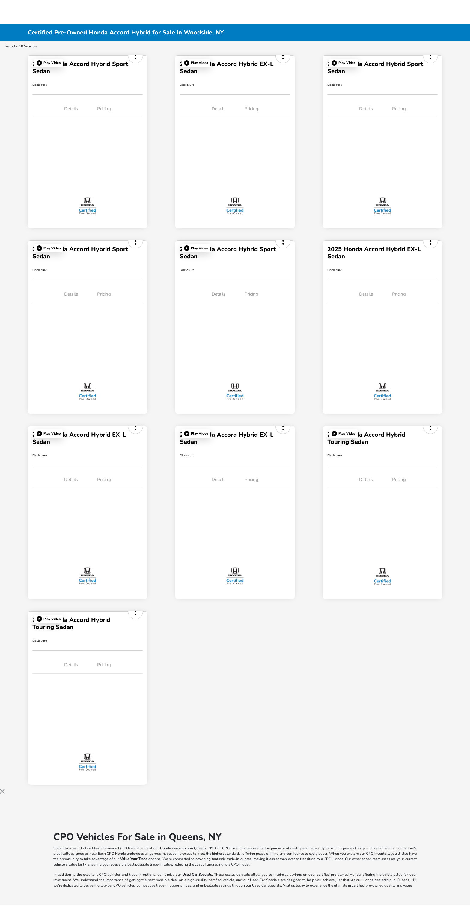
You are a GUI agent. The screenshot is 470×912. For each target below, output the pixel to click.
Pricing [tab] (104, 109)
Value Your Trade (133, 859)
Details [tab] (71, 109)
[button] (48, 63)
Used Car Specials (197, 874)
